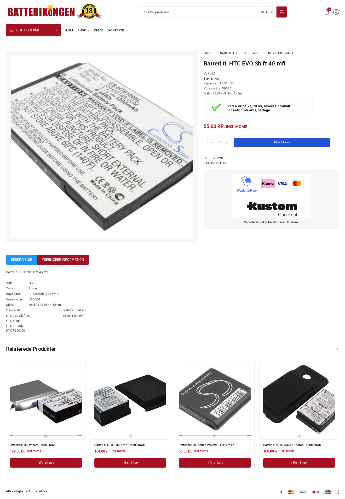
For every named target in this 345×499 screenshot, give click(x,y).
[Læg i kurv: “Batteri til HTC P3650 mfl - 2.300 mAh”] (130, 462)
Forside (209, 53)
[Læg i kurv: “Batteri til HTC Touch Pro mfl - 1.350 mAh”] (215, 462)
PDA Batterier (228, 53)
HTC (244, 53)
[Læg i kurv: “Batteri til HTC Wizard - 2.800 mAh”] (46, 462)
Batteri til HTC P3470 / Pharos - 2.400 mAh (295, 445)
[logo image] (54, 11)
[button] (337, 349)
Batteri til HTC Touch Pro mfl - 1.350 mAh (210, 445)
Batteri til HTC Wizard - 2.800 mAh (36, 445)
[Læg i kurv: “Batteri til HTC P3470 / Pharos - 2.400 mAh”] (299, 462)
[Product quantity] (219, 142)
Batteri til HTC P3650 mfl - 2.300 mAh (122, 445)
